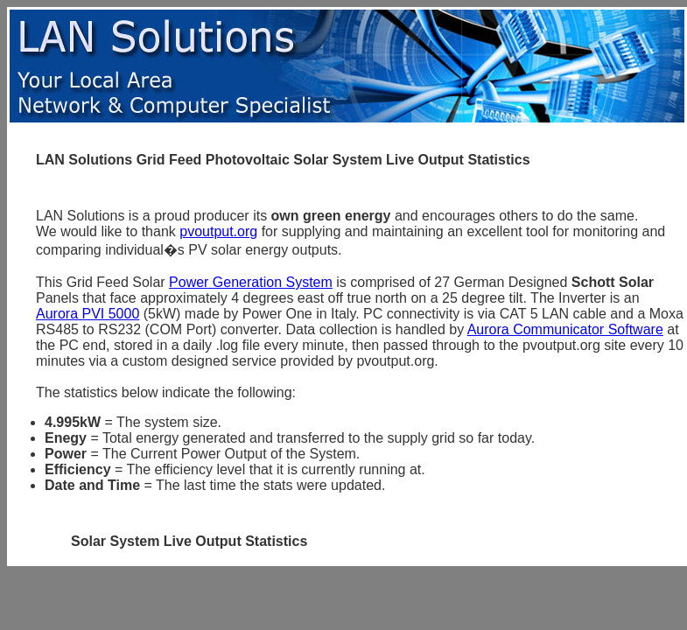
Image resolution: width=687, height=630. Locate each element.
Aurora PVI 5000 (87, 313)
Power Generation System (251, 282)
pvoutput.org (218, 231)
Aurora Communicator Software (565, 329)
